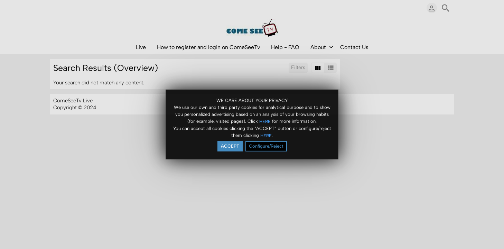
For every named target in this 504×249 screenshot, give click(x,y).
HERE (265, 121)
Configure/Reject (266, 146)
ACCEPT (230, 146)
